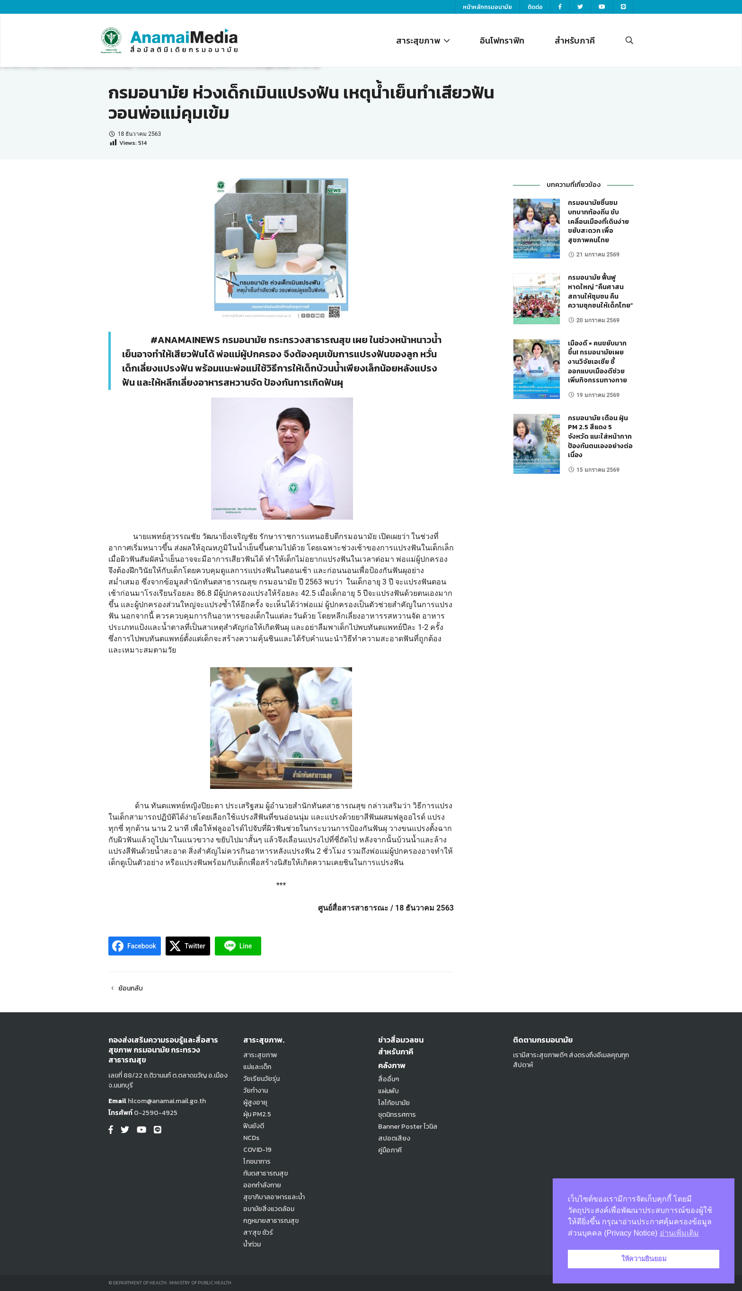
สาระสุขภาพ (423, 40)
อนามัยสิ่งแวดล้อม (268, 1209)
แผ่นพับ (388, 1091)
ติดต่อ (535, 7)
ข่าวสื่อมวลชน (401, 1039)
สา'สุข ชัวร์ (258, 1233)
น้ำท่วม (252, 1244)
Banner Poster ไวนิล (407, 1127)
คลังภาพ (392, 1065)
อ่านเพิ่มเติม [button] (679, 1233)
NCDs (251, 1138)
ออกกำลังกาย (262, 1185)
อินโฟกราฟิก (502, 40)
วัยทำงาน (255, 1091)
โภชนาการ (257, 1162)
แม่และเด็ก (257, 1067)
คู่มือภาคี (390, 1150)
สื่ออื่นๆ (388, 1079)
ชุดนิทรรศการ (397, 1115)
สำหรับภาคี (575, 40)
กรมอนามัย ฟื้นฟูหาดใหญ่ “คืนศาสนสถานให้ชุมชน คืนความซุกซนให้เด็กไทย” (600, 291)
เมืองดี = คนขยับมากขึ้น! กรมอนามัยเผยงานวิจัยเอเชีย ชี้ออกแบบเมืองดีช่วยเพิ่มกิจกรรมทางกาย (597, 361)
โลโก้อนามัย (394, 1103)
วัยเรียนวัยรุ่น (261, 1079)
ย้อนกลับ (125, 988)
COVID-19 (257, 1150)
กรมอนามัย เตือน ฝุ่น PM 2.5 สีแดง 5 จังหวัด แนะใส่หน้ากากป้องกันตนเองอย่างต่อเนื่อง (600, 436)
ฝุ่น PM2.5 (257, 1114)
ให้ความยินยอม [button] (643, 1259)
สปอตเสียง (394, 1138)
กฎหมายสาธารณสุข (271, 1221)
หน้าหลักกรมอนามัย (487, 7)
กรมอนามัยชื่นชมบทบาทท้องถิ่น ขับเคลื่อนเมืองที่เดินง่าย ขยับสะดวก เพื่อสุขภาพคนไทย (598, 221)
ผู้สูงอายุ (255, 1102)
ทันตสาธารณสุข (265, 1173)
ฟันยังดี (253, 1126)
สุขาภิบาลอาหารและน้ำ (274, 1197)
